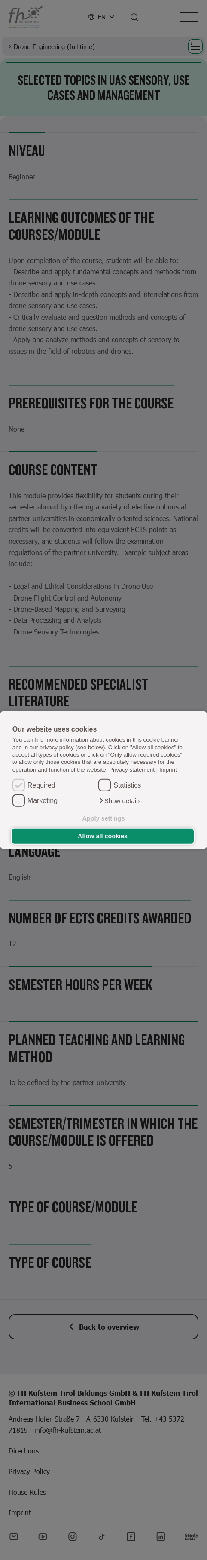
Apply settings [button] (103, 818)
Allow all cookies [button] (103, 836)
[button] (119, 800)
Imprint (168, 769)
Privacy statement (132, 769)
